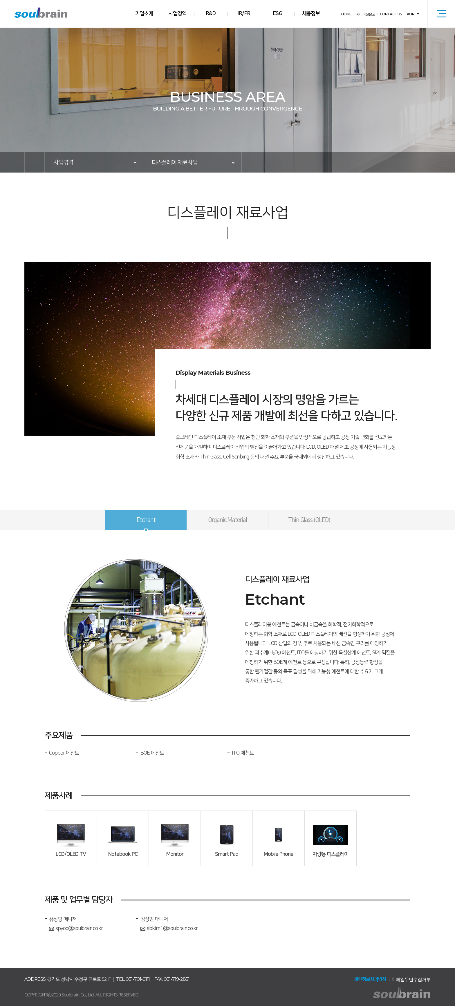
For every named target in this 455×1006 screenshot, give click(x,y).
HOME (348, 14)
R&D (211, 14)
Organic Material (227, 520)
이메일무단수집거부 (411, 979)
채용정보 (311, 14)
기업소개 (144, 14)
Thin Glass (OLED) (309, 520)
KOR (410, 14)
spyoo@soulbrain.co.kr (76, 928)
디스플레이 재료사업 (174, 162)
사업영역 (177, 14)
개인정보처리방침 (370, 979)
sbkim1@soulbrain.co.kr (169, 928)
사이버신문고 (366, 14)
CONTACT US (391, 14)
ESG (277, 14)
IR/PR (244, 14)
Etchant (146, 520)
